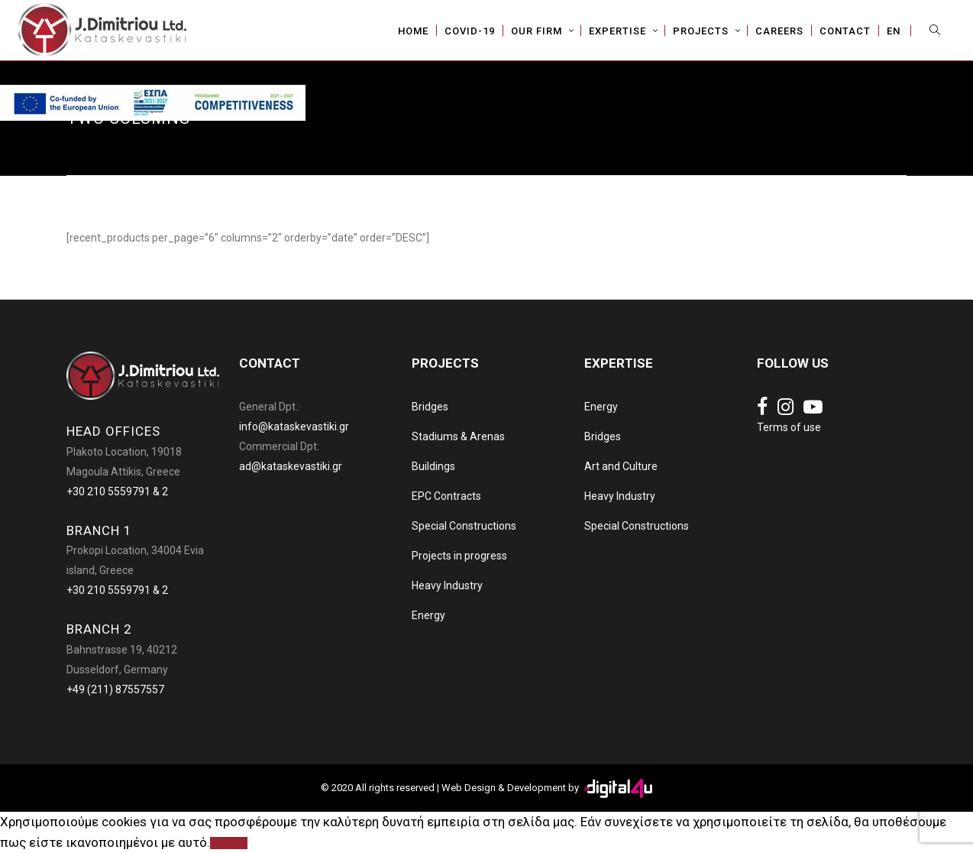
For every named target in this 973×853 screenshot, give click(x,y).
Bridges (430, 407)
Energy (428, 615)
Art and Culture (621, 466)
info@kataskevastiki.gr (294, 426)
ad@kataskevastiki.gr (290, 466)
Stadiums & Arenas (458, 436)
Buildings (433, 466)
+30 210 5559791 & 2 (117, 491)
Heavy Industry (447, 585)
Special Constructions (464, 526)
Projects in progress (459, 556)
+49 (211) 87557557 (115, 689)
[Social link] (762, 407)
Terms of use (789, 427)
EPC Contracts (446, 496)
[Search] (938, 31)
